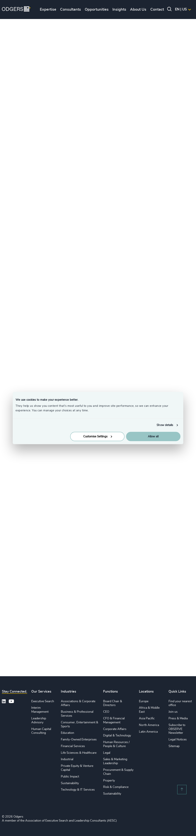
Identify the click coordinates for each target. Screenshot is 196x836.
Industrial (67, 759)
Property (109, 780)
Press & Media (178, 718)
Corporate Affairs (114, 729)
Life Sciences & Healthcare (78, 752)
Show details (165, 425)
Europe (143, 701)
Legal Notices (178, 739)
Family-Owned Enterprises (79, 739)
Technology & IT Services (78, 789)
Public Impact (70, 776)
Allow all (153, 436)
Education (67, 732)
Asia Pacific (147, 718)
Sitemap (174, 746)
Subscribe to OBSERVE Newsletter (177, 729)
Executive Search (42, 701)
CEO (106, 711)
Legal (106, 752)
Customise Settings (97, 436)
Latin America (148, 731)
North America (149, 725)
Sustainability (70, 783)
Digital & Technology (117, 735)
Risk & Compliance (116, 786)
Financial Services (73, 746)
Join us (173, 711)
